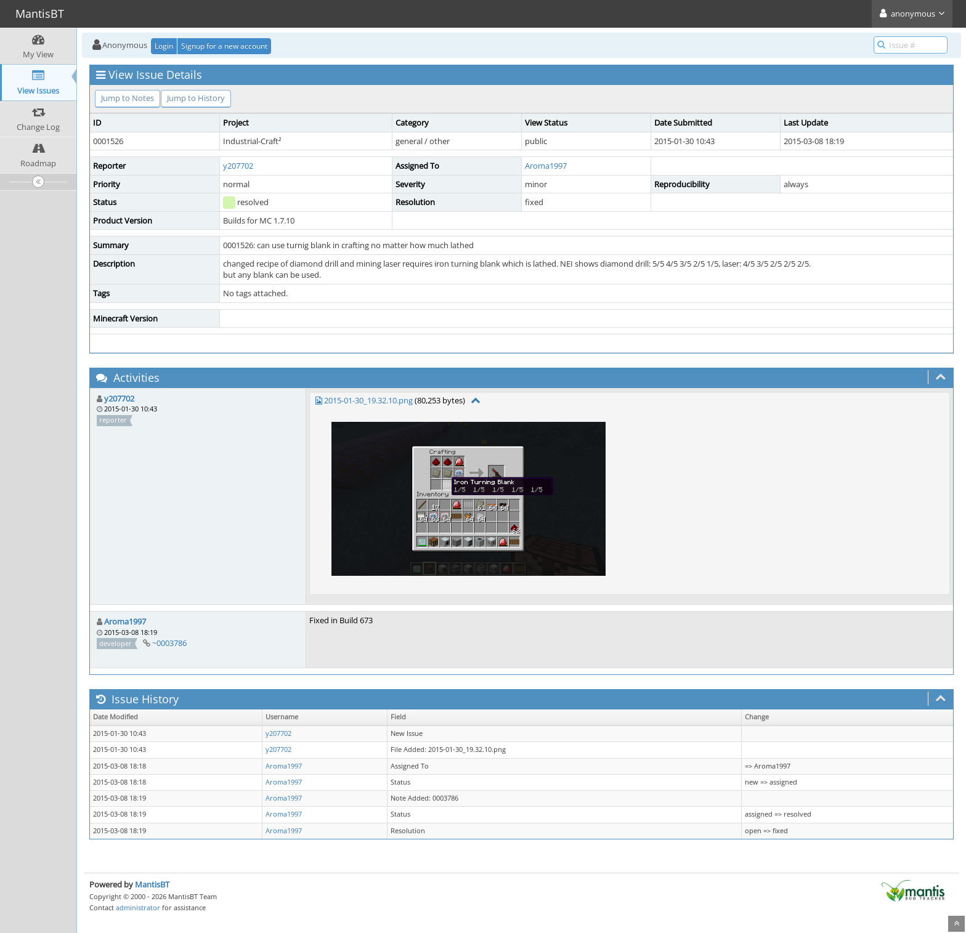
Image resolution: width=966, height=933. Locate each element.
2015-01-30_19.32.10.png (368, 400)
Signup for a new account (224, 46)
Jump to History (196, 97)
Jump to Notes (127, 97)
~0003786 (169, 642)
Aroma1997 (546, 165)
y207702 (238, 165)
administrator (138, 907)
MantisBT (152, 884)
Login (164, 46)
